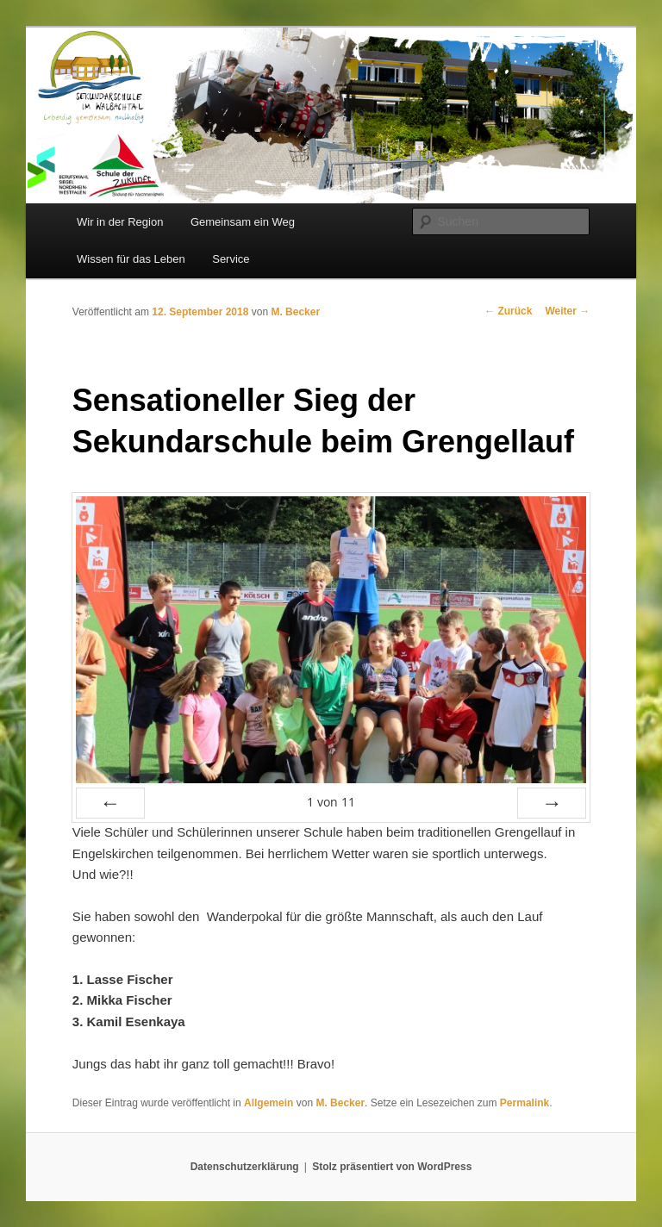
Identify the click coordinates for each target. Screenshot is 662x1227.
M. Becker (295, 312)
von (331, 802)
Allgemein (268, 1103)
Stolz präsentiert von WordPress (392, 1167)
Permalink (524, 1103)
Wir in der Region (120, 221)
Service (230, 258)
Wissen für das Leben (131, 258)
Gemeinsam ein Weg (242, 221)
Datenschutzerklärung (244, 1167)
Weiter (567, 311)
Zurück (508, 311)
